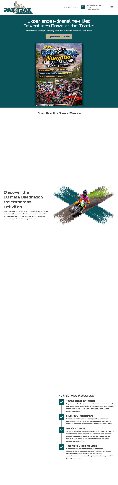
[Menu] (112, 7)
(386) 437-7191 (93, 9)
